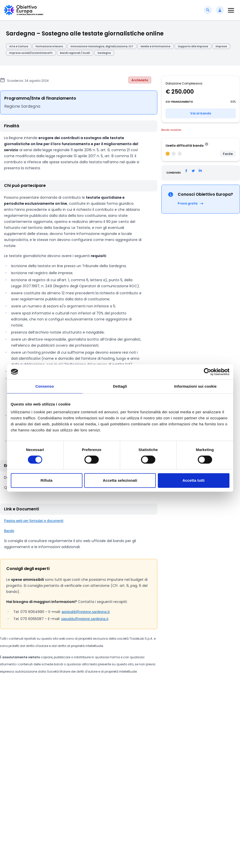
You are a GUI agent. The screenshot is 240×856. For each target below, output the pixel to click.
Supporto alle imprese (193, 46)
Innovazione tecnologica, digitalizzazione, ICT (102, 46)
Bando (9, 531)
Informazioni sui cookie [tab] (195, 386)
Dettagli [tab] (120, 386)
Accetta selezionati (120, 480)
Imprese (221, 46)
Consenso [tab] (44, 386)
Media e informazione (155, 46)
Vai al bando (200, 113)
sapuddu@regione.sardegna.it (84, 619)
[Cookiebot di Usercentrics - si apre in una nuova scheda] (207, 372)
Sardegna (104, 53)
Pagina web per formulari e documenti (33, 521)
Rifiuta (46, 480)
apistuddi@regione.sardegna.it (85, 612)
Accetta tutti (193, 480)
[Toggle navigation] (231, 10)
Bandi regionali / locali (75, 53)
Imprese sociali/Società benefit (31, 53)
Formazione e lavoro (49, 46)
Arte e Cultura (18, 46)
